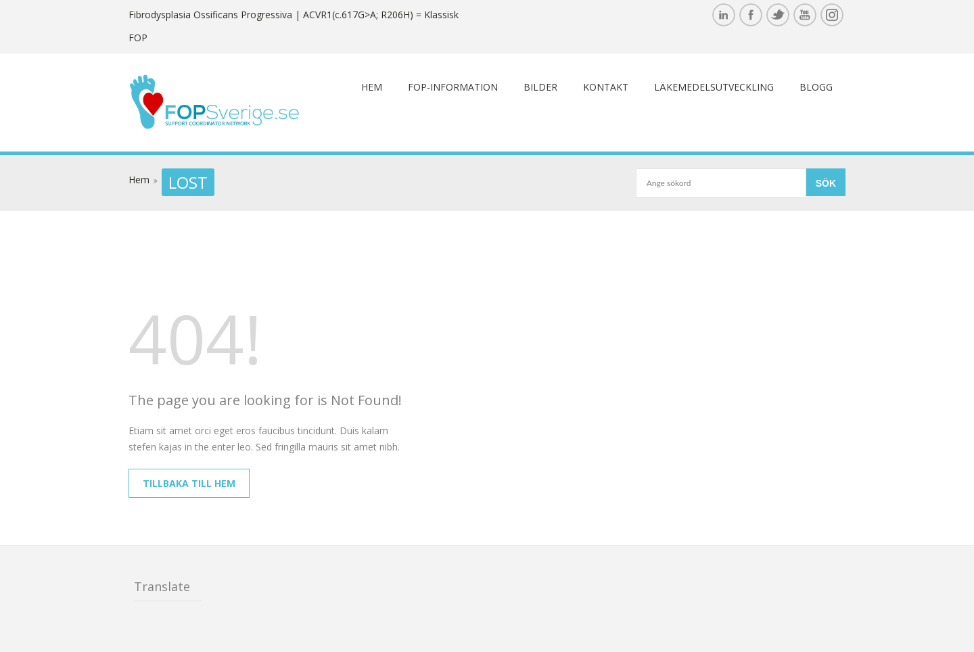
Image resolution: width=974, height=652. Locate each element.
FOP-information (453, 86)
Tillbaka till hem (189, 483)
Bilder (540, 86)
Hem (371, 86)
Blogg (816, 86)
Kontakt (605, 86)
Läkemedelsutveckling (714, 86)
